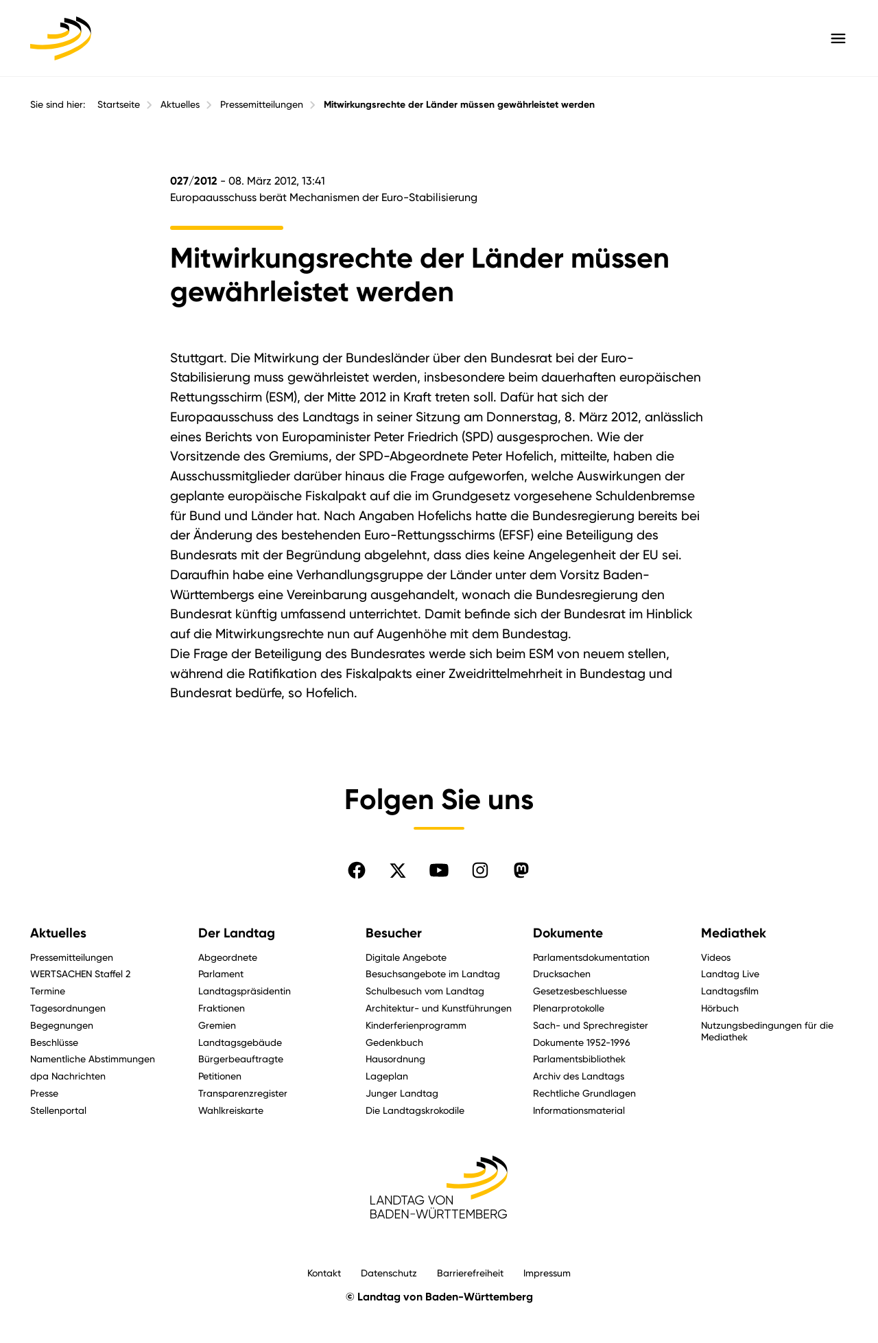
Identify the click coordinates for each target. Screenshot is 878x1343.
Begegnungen (61, 1025)
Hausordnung (395, 1058)
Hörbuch (720, 1008)
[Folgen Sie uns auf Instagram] (480, 870)
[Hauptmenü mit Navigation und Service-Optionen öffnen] (838, 38)
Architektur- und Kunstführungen (439, 1008)
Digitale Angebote (406, 957)
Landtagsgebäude (240, 1042)
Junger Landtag (402, 1093)
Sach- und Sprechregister (590, 1025)
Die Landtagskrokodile (415, 1110)
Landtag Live (730, 973)
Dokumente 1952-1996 (581, 1042)
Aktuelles (180, 104)
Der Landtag (236, 933)
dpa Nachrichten (68, 1076)
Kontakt (324, 1272)
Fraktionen (221, 1008)
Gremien (217, 1025)
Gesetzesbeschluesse (580, 990)
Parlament (221, 973)
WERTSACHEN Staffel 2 (80, 973)
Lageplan (387, 1076)
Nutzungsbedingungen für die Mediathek (767, 1030)
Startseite (118, 104)
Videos (716, 957)
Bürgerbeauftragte (240, 1058)
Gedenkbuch (394, 1042)
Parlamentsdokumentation (591, 957)
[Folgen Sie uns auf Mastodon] (521, 870)
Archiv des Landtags (578, 1076)
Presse (44, 1093)
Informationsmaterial (579, 1110)
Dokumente (568, 933)
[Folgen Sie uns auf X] (398, 870)
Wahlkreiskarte (230, 1110)
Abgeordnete (227, 957)
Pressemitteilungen (261, 104)
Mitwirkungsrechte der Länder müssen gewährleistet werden (459, 104)
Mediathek (733, 933)
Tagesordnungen (68, 1008)
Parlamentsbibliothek (579, 1058)
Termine (47, 990)
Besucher (394, 933)
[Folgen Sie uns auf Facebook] (357, 870)
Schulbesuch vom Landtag (425, 990)
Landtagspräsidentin (244, 990)
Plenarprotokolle (568, 1008)
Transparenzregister (242, 1093)
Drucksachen (562, 973)
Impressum (547, 1272)
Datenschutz (389, 1272)
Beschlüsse (54, 1042)
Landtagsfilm (730, 990)
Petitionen (219, 1076)
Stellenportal (58, 1110)
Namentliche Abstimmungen (92, 1058)
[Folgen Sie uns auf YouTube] (439, 870)
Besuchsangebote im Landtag (433, 973)
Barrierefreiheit (470, 1272)
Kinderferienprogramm (416, 1025)
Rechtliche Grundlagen (584, 1093)
